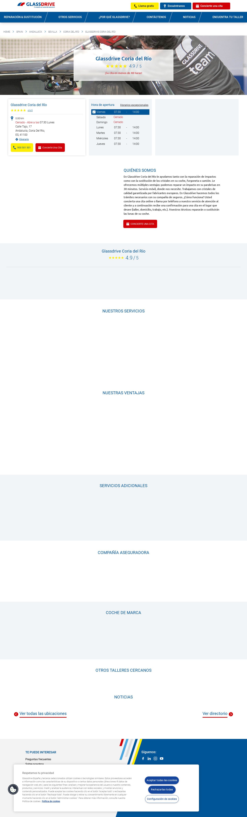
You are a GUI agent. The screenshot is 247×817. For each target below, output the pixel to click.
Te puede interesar (40, 752)
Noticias (189, 17)
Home (6, 31)
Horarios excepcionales (134, 105)
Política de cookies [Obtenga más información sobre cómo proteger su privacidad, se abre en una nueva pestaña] (51, 801)
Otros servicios (70, 17)
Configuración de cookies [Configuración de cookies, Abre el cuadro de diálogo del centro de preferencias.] (162, 799)
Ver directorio (215, 713)
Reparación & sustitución (23, 17)
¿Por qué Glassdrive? (114, 17)
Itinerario (24, 139)
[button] (13, 789)
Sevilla (52, 31)
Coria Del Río (71, 31)
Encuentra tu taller (228, 17)
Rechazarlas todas (162, 789)
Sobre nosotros (34, 764)
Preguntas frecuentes (38, 759)
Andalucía (35, 31)
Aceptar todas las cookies (162, 780)
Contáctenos (156, 17)
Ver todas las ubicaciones (43, 713)
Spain (19, 31)
